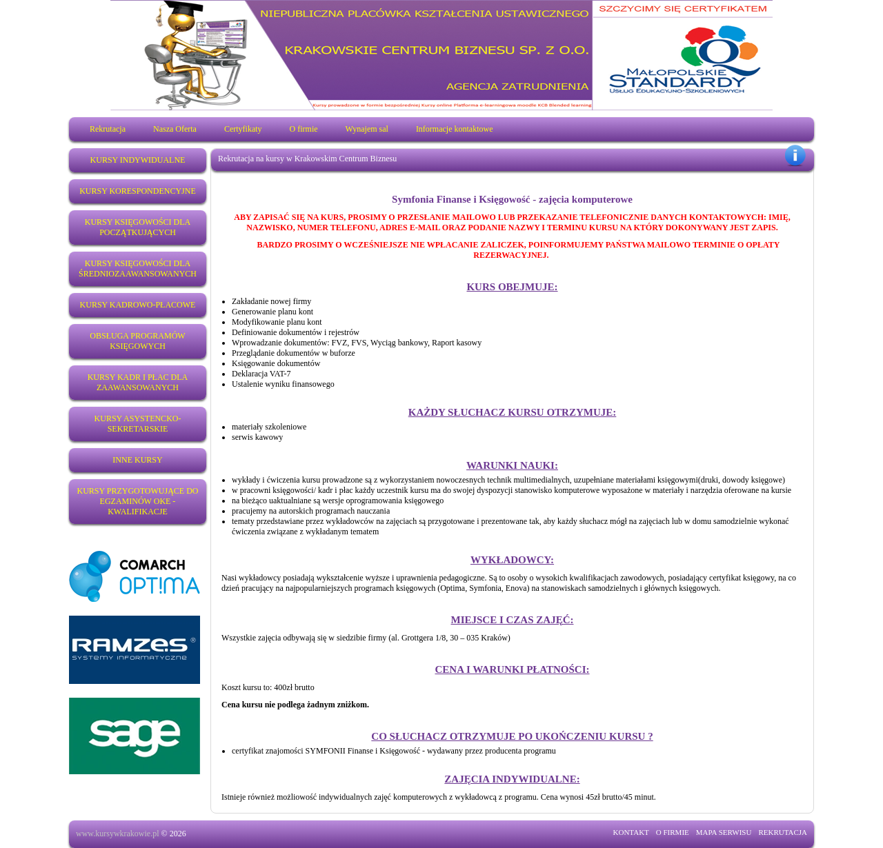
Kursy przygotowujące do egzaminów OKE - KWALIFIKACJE (137, 501)
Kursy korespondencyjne (137, 191)
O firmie (304, 129)
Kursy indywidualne (138, 160)
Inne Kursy (137, 460)
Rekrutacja (108, 129)
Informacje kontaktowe (454, 129)
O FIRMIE (672, 832)
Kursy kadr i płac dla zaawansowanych (138, 382)
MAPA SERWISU (724, 832)
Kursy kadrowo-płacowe (138, 305)
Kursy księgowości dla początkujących (138, 227)
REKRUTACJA (782, 832)
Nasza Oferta (175, 129)
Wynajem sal (367, 129)
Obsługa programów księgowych (137, 341)
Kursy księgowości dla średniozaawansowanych (138, 269)
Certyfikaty (243, 129)
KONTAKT (631, 832)
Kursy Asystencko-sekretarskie (138, 424)
